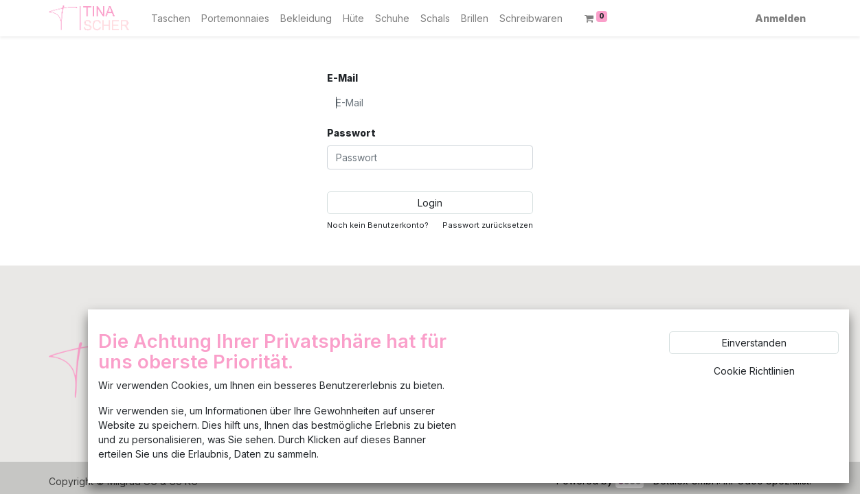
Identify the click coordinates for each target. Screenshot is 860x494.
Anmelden (780, 18)
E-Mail (342, 78)
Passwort (351, 133)
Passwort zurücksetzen (487, 225)
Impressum (334, 379)
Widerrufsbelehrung (355, 419)
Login (430, 203)
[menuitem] (171, 18)
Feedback (333, 359)
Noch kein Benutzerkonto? (378, 225)
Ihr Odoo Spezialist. (767, 480)
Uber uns (330, 339)
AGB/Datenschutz (349, 399)
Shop (322, 319)
